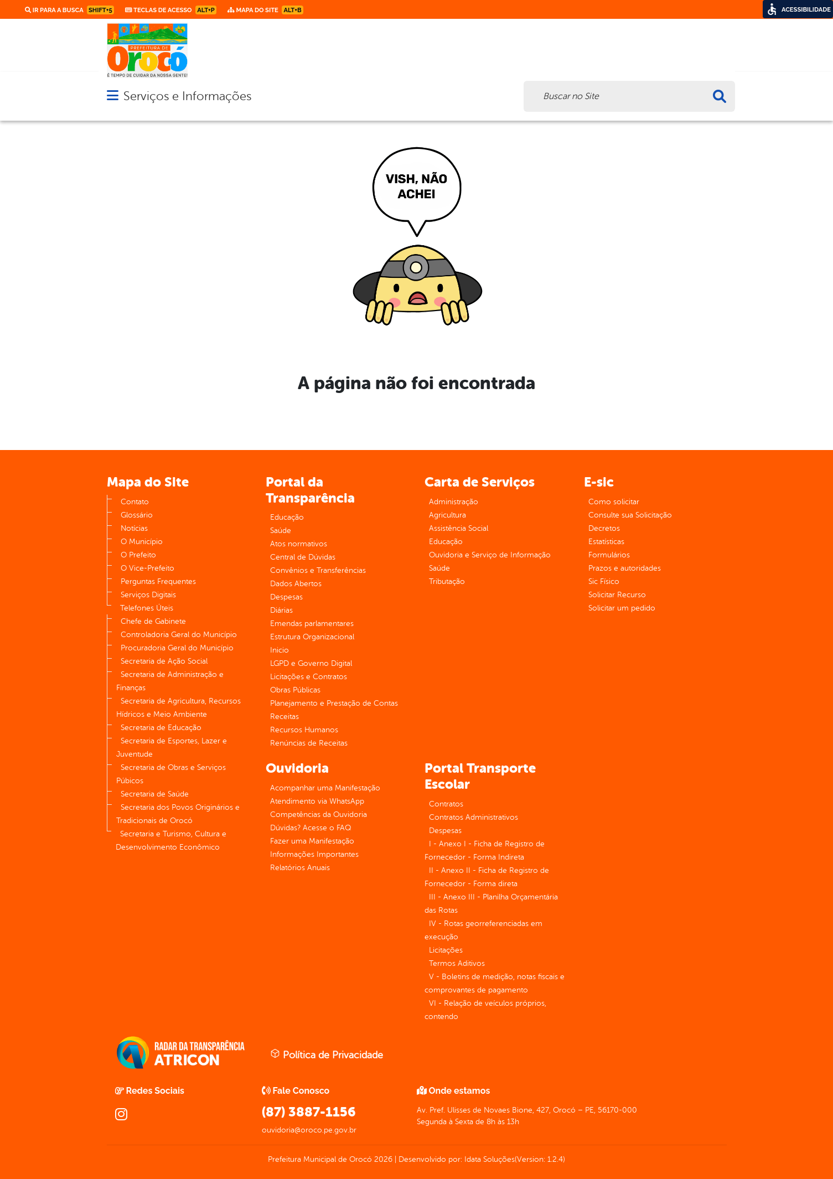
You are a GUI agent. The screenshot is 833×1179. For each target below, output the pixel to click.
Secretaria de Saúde (155, 794)
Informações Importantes (314, 854)
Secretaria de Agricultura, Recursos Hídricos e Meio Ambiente (178, 707)
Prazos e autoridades (624, 568)
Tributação (447, 581)
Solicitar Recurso (617, 595)
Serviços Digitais (148, 595)
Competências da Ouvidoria (318, 814)
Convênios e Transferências (318, 570)
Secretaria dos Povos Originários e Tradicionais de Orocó (178, 814)
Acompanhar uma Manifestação (325, 788)
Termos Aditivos (457, 963)
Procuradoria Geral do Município (177, 648)
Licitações (446, 950)
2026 (382, 1159)
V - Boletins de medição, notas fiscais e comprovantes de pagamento (495, 983)
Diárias (281, 610)
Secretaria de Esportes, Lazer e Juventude (171, 747)
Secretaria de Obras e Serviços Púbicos (171, 774)
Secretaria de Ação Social (164, 661)
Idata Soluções (489, 1159)
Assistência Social (458, 528)
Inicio (279, 650)
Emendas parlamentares (312, 623)
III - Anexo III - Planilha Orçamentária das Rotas (491, 903)
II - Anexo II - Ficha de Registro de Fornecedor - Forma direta (487, 877)
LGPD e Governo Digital (311, 663)
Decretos (604, 528)
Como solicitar (613, 502)
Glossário (137, 515)
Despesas (286, 597)
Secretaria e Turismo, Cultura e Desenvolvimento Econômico (171, 840)
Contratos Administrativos (473, 817)
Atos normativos (298, 544)
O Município (142, 541)
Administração (453, 502)
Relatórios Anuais (300, 867)
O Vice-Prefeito (147, 568)
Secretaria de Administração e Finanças (170, 681)
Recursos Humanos (304, 730)
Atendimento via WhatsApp (317, 801)
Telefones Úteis (146, 608)
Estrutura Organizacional (312, 637)
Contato (135, 502)
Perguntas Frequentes (158, 581)
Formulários (609, 555)
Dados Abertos (296, 584)
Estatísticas (606, 541)
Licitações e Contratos (308, 677)
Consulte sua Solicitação (630, 515)
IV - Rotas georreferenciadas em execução (483, 930)
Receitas (284, 716)
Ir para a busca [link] (69, 10)
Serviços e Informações (187, 96)
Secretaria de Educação (161, 727)
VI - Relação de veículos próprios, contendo (485, 1010)
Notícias (134, 528)
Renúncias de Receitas (309, 743)
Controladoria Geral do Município (179, 634)
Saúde (280, 530)
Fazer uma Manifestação (312, 841)
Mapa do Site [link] (265, 10)
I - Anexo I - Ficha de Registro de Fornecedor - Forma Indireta (485, 850)
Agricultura (447, 515)
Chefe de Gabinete (153, 621)
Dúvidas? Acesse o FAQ (310, 828)
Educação (287, 517)
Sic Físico (603, 581)
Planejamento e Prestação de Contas (334, 703)
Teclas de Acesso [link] (170, 10)
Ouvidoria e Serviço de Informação (490, 555)
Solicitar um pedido (621, 608)
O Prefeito (138, 555)
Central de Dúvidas (302, 557)
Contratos (446, 804)
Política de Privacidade (326, 1054)
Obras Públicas (295, 690)
